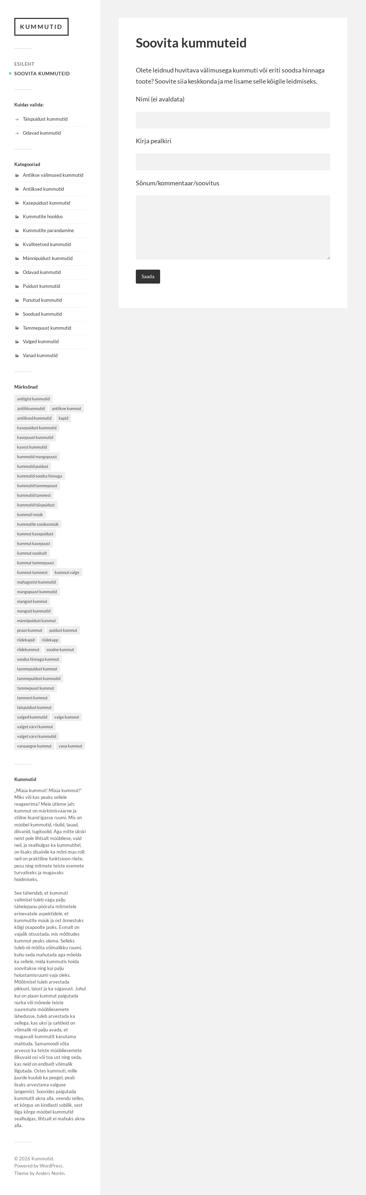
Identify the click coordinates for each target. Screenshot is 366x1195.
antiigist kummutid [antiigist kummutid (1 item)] (33, 398)
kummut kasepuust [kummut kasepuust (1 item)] (33, 543)
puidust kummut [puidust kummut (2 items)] (63, 630)
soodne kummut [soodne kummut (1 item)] (60, 649)
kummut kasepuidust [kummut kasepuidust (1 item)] (35, 533)
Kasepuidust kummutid (46, 203)
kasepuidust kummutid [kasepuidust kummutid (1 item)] (36, 427)
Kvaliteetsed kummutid (47, 244)
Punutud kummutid (42, 300)
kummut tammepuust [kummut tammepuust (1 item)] (35, 562)
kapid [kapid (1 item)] (63, 418)
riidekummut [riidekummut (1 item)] (28, 649)
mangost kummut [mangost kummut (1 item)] (32, 601)
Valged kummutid (41, 341)
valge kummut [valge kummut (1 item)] (66, 717)
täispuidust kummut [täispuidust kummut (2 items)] (34, 707)
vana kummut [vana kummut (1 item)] (70, 746)
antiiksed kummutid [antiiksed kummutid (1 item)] (34, 418)
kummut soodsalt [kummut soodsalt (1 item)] (32, 553)
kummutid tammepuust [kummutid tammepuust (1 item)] (37, 485)
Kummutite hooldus (43, 216)
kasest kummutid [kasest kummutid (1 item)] (32, 447)
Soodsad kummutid (42, 314)
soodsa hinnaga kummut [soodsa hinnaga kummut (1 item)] (38, 659)
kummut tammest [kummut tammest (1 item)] (32, 572)
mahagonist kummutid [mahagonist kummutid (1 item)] (36, 582)
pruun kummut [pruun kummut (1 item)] (29, 630)
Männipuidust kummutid (48, 258)
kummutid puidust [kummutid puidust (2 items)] (32, 466)
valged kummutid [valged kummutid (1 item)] (32, 717)
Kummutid (41, 26)
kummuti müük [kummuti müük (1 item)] (30, 514)
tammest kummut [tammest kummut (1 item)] (32, 697)
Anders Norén (50, 1173)
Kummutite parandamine (48, 230)
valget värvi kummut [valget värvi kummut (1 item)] (35, 726)
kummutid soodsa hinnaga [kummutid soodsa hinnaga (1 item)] (39, 476)
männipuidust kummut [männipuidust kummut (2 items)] (36, 620)
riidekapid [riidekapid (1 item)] (26, 640)
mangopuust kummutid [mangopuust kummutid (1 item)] (37, 591)
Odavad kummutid (42, 133)
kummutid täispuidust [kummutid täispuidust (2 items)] (36, 504)
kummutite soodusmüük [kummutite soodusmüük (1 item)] (38, 524)
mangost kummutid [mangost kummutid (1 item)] (33, 611)
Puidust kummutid (41, 286)
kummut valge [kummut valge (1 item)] (67, 572)
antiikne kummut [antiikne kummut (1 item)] (66, 408)
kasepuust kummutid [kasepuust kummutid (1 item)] (35, 437)
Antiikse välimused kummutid (53, 175)
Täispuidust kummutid (45, 119)
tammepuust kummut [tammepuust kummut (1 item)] (35, 688)
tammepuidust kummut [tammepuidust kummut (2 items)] (37, 668)
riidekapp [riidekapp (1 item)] (50, 640)
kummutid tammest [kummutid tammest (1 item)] (34, 495)
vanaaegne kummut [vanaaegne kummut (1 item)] (34, 746)
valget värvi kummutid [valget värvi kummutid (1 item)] (36, 736)
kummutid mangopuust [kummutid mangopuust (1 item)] (37, 456)
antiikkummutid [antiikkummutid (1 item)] (31, 408)
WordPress (51, 1166)
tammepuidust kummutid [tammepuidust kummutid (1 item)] (38, 678)
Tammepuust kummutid (47, 328)
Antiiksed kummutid (43, 189)
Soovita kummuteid (42, 73)
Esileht (24, 64)
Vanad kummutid (40, 355)
